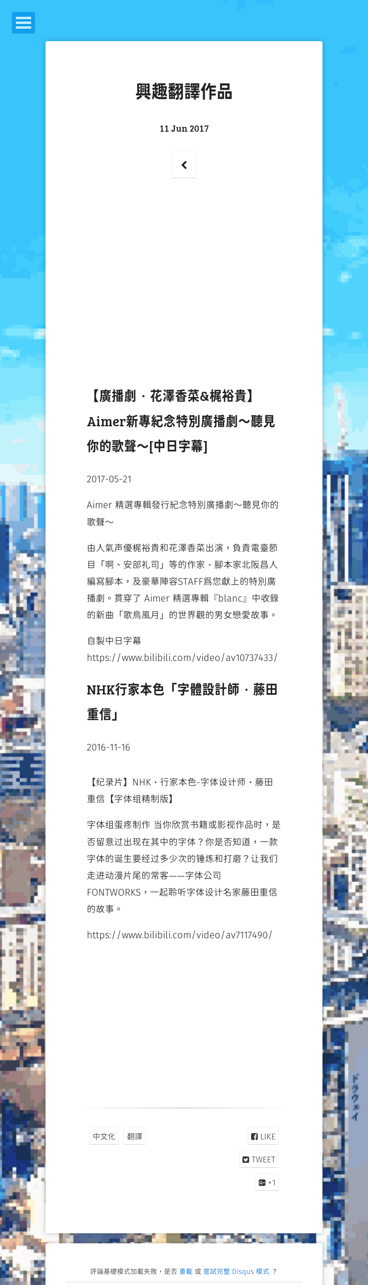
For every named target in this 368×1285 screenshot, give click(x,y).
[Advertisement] (184, 291)
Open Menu (23, 23)
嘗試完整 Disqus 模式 (236, 1271)
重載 (186, 1271)
